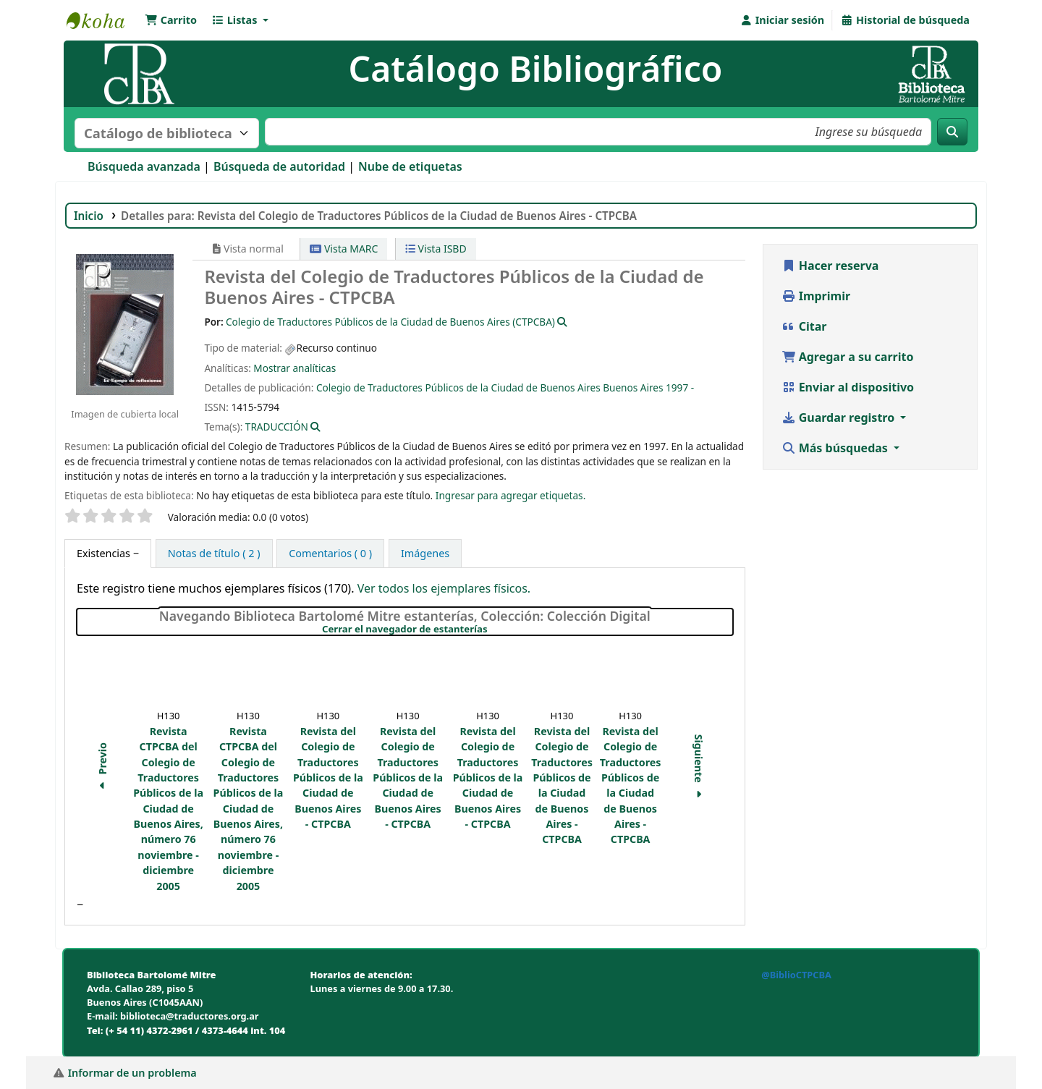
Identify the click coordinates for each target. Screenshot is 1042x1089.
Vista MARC (344, 248)
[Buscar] (952, 131)
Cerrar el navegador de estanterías (491, 629)
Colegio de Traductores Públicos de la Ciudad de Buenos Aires (458, 387)
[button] (171, 20)
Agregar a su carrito (848, 357)
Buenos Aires (633, 387)
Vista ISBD (436, 248)
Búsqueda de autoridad (279, 166)
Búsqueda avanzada (144, 166)
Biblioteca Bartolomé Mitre (103, 20)
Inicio (88, 215)
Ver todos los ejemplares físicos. (443, 588)
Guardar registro (840, 417)
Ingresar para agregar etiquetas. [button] (510, 495)
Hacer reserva (830, 266)
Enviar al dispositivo (848, 387)
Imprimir (816, 296)
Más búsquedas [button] (836, 448)
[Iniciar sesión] (782, 20)
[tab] (107, 553)
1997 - (680, 387)
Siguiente (699, 768)
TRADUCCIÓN (276, 426)
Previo (102, 768)
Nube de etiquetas (410, 166)
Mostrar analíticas (294, 368)
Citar (804, 326)
